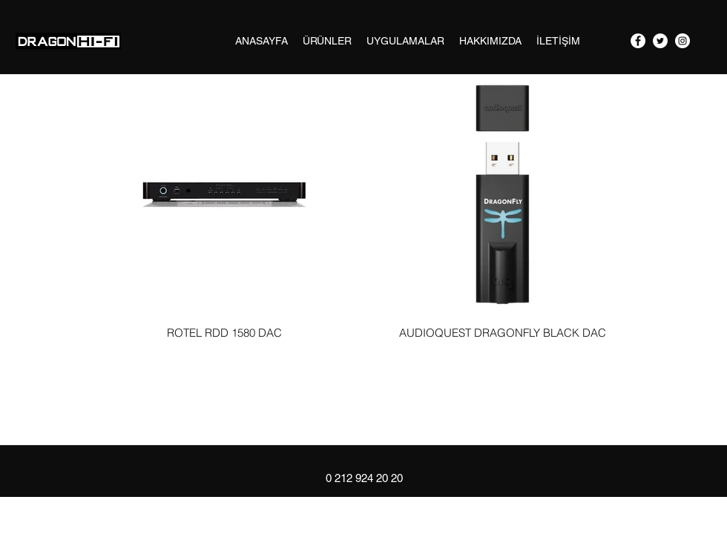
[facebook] (638, 40)
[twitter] (660, 40)
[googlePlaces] (682, 40)
